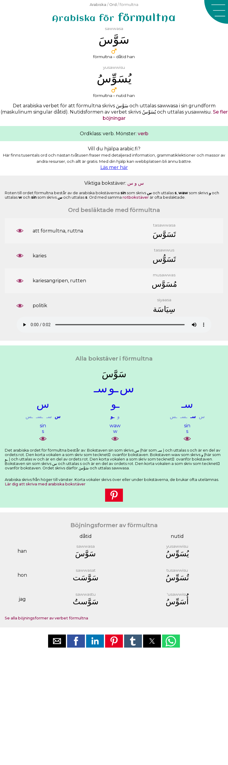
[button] (216, 12)
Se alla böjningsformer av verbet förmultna (46, 618)
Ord (113, 4)
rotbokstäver (136, 197)
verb (143, 133)
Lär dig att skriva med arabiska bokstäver (45, 484)
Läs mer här (114, 167)
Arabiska (98, 4)
